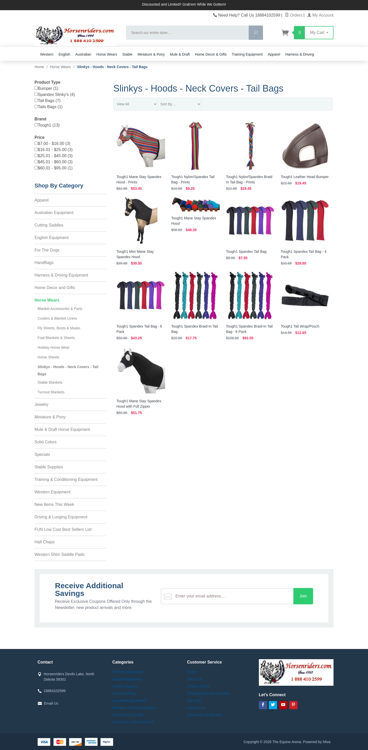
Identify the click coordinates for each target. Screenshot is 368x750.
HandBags (44, 262)
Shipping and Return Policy (208, 693)
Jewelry (41, 404)
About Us (194, 679)
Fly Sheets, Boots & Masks (59, 328)
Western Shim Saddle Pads (59, 554)
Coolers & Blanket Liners (57, 318)
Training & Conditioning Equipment (66, 479)
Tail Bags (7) (47, 100)
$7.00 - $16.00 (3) (52, 143)
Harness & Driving (299, 54)
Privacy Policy (198, 686)
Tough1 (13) (47, 125)
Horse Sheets (48, 357)
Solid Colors (45, 442)
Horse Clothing (124, 693)
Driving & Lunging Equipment (60, 517)
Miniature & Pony (151, 54)
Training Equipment (247, 54)
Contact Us (196, 708)
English (64, 54)
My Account (320, 15)
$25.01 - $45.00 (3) (53, 156)
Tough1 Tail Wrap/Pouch (300, 326)
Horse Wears (106, 54)
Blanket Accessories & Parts (60, 309)
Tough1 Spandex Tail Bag (246, 251)
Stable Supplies (48, 467)
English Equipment (51, 237)
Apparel (274, 54)
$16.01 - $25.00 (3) (53, 149)
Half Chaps (44, 542)
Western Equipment (52, 492)
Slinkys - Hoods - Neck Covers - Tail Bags (68, 370)
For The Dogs (47, 250)
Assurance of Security (204, 715)
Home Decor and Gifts (54, 287)
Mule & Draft (180, 54)
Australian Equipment (53, 212)
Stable (127, 54)
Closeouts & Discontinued (132, 722)
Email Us (51, 703)
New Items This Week (54, 504)
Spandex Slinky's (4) (54, 94)
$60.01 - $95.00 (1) (53, 168)
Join (303, 596)
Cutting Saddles (48, 225)
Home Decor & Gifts (211, 54)
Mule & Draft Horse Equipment (62, 429)
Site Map (194, 700)
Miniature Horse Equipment (134, 708)
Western (46, 54)
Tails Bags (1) (48, 107)
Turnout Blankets (51, 392)
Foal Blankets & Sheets (56, 338)
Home (39, 67)
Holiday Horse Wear (54, 347)
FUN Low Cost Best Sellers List (62, 529)
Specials (42, 454)
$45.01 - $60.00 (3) (53, 162)
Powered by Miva (316, 742)
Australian (83, 54)
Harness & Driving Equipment (61, 275)
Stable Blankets (50, 382)
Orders (293, 15)
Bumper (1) (46, 88)
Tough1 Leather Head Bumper (305, 177)
